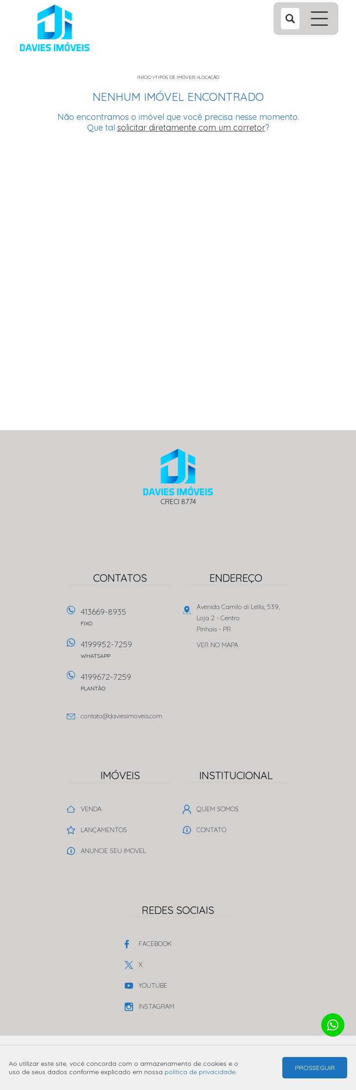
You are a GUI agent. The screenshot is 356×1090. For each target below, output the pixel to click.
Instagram (156, 1006)
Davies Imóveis (178, 472)
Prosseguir (315, 1068)
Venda (91, 809)
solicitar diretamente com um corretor (191, 127)
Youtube (153, 985)
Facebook (155, 943)
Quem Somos (218, 809)
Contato (211, 830)
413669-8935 (127, 620)
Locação (209, 77)
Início (144, 77)
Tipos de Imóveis (175, 77)
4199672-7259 (127, 685)
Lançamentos (104, 830)
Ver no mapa (217, 645)
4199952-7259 (127, 652)
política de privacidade (200, 1072)
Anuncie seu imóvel (113, 851)
